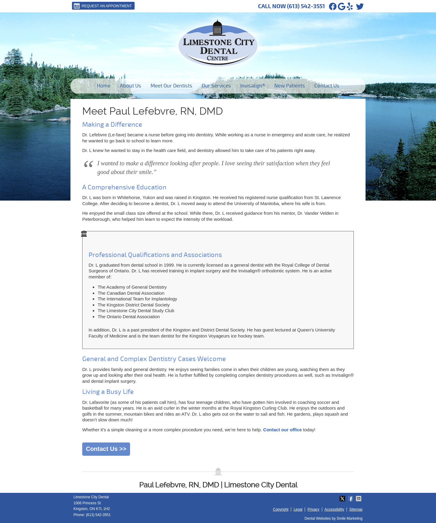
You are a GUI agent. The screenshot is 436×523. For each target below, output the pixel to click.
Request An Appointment (102, 5)
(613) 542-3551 (306, 6)
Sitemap (356, 509)
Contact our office (282, 429)
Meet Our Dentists (171, 86)
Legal (298, 509)
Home (104, 86)
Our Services (216, 86)
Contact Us (326, 86)
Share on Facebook (351, 498)
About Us (130, 86)
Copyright (280, 509)
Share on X (343, 498)
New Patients (289, 86)
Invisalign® (252, 86)
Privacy (313, 509)
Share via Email (359, 498)
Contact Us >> (106, 448)
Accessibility (334, 509)
